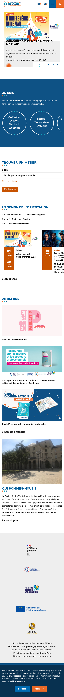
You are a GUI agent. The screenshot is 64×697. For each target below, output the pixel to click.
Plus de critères (9, 181)
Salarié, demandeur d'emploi (41, 122)
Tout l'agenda (9, 279)
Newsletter (39, 4)
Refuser (22, 689)
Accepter (39, 689)
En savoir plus (10, 521)
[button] (35, 64)
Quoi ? (5, 170)
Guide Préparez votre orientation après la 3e (24, 424)
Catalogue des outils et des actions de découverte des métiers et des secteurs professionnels (28, 382)
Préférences (19, 681)
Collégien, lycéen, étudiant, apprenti (14, 122)
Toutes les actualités (13, 432)
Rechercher (10, 189)
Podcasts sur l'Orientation (14, 339)
